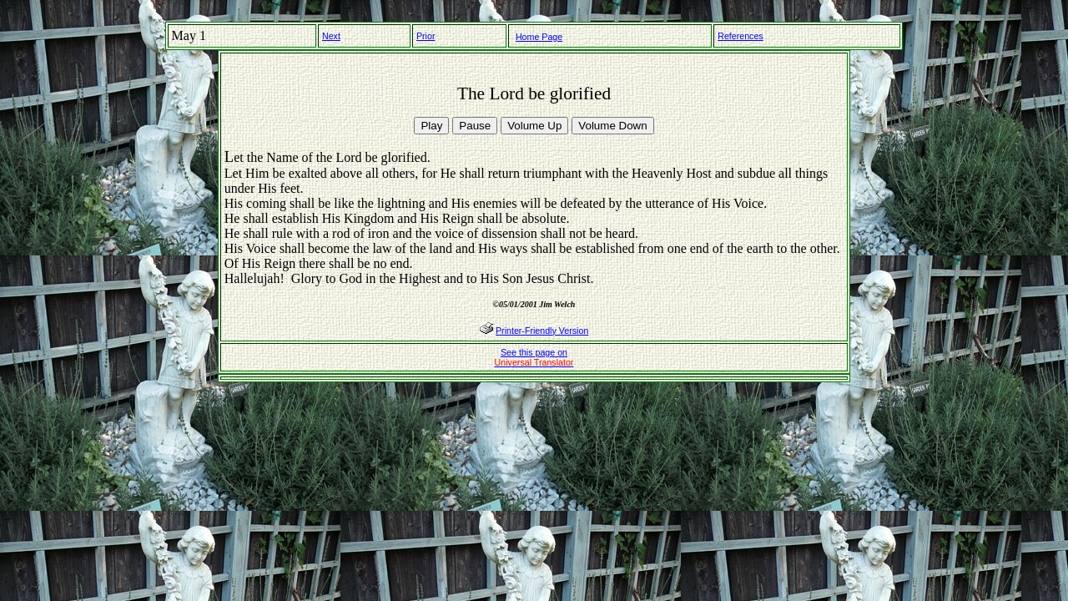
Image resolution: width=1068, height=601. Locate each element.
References (740, 36)
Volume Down (612, 125)
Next (331, 36)
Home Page (539, 37)
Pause (475, 125)
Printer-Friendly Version (542, 331)
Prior (426, 36)
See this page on (534, 357)
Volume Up (534, 125)
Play (431, 125)
